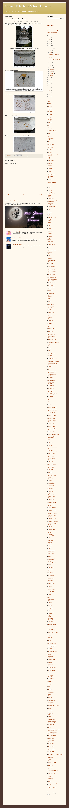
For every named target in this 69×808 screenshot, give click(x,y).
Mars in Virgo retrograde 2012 (17, 231)
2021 (50, 88)
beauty (49, 161)
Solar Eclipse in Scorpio (52, 645)
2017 (50, 85)
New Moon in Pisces (52, 519)
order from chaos (51, 543)
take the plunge (51, 692)
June (51, 63)
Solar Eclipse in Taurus (52, 646)
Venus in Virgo (51, 752)
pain (49, 548)
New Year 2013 (51, 534)
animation (50, 135)
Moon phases (23, 156)
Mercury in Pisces (51, 426)
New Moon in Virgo (52, 526)
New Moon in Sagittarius (53, 521)
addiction (50, 122)
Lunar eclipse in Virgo (52, 364)
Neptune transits (51, 497)
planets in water (51, 569)
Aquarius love (51, 138)
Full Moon (50, 264)
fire (49, 253)
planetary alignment (52, 562)
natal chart (50, 486)
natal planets (50, 488)
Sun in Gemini (51, 672)
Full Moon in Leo (51, 274)
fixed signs (50, 258)
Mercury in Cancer (51, 418)
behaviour (50, 163)
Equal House (50, 241)
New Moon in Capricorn (52, 513)
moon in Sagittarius (52, 464)
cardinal (49, 181)
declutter (50, 212)
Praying (49, 588)
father (49, 247)
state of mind (50, 656)
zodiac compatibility (52, 787)
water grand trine (51, 773)
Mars (49, 369)
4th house (50, 111)
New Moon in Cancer (52, 512)
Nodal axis (50, 539)
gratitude (50, 296)
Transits (49, 708)
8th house (50, 117)
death (49, 211)
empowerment (51, 238)
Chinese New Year (51, 193)
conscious (50, 204)
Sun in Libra (50, 673)
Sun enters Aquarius (52, 667)
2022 (50, 90)
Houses (49, 314)
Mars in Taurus (51, 390)
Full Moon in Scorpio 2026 (11, 201)
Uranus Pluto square (52, 721)
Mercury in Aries (51, 417)
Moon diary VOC (51, 450)
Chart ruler (50, 190)
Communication (51, 198)
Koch (49, 345)
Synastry (50, 689)
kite (49, 344)
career (49, 185)
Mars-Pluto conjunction (52, 398)
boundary (50, 168)
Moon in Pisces (51, 463)
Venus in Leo (50, 744)
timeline (49, 698)
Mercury (49, 404)
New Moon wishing (52, 531)
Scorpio (49, 635)
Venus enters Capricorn (52, 732)
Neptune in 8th (51, 494)
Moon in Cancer (51, 456)
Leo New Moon (51, 348)
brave (49, 169)
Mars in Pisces (51, 385)
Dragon (49, 220)
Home (24, 194)
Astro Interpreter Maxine (53, 30)
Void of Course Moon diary (53, 770)
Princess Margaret (51, 589)
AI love (49, 125)
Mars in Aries (50, 377)
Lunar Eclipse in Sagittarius (53, 361)
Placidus (49, 561)
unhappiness (50, 713)
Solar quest (50, 648)
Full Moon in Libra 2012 (54, 54)
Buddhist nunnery (15, 156)
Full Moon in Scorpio (52, 280)
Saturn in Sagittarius (52, 627)
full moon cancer (51, 266)
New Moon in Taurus (52, 524)
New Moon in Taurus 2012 (54, 57)
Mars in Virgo (50, 391)
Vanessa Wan (50, 725)
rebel (49, 597)
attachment (50, 155)
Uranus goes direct (51, 719)
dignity (49, 219)
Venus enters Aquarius (52, 730)
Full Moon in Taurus (52, 282)
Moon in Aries (51, 455)
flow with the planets (52, 260)
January (51, 47)
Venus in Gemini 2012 (53, 56)
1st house (50, 106)
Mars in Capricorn (51, 380)
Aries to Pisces (51, 144)
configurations (51, 201)
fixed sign (50, 257)
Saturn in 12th (51, 619)
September (52, 69)
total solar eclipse (51, 700)
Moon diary (50, 448)
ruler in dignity (51, 611)
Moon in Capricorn (51, 458)
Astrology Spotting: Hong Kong (55, 59)
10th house (50, 101)
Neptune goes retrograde (52, 493)
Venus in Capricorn (51, 741)
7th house (50, 116)
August (51, 67)
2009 (50, 39)
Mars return (50, 396)
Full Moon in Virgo (52, 284)
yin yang (50, 784)
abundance (50, 120)
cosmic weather (51, 207)
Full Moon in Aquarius (52, 268)
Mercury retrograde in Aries (53, 434)
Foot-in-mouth (51, 261)
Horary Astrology (51, 310)
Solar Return (50, 649)
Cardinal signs (51, 184)
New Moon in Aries (52, 510)
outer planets (50, 546)
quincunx (50, 596)
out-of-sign (50, 545)
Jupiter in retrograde (52, 339)
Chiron (49, 195)
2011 (50, 43)
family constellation (52, 246)
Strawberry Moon (51, 659)
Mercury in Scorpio (52, 429)
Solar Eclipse (50, 642)
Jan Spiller (50, 325)
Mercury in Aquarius (52, 415)
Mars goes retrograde (52, 374)
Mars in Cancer (51, 379)
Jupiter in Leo (50, 337)
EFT (49, 230)
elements (50, 231)
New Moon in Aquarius (52, 508)
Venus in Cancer (51, 740)
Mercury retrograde (52, 432)
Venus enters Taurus (52, 735)
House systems (51, 312)
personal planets (51, 553)
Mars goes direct (51, 372)
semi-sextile (50, 638)
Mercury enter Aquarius (52, 407)
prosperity (50, 592)
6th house (50, 114)
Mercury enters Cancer (52, 410)
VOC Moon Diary (51, 767)
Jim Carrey (50, 326)
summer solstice (51, 664)
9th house (50, 119)
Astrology (10, 156)
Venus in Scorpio (51, 749)
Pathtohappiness (51, 551)
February (51, 48)
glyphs (20, 156)
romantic (50, 607)
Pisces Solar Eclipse (52, 558)
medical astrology (51, 402)
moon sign (50, 470)
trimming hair (50, 710)
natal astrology (51, 485)
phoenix (49, 554)
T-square (49, 691)
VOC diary (50, 763)
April (51, 52)
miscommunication (51, 437)
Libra (49, 350)
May (51, 62)
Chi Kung (50, 192)
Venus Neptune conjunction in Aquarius (55, 754)
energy (49, 239)
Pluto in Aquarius (51, 573)
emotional (50, 233)
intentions (50, 323)
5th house (50, 112)
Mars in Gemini (51, 382)
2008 (50, 37)
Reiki (49, 600)
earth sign (50, 226)
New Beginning (51, 499)
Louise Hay (50, 355)
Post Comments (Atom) (14, 197)
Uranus (49, 716)
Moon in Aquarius (51, 453)
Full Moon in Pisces (52, 277)
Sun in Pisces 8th (51, 676)
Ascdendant (50, 147)
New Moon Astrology (52, 505)
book (49, 166)
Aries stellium (51, 143)
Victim (49, 759)
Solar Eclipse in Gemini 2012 (17, 244)
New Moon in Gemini (52, 515)
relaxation (50, 602)
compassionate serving (52, 200)
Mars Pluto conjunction (52, 393)
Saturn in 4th (50, 621)
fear (49, 249)
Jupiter (49, 329)
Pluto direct (50, 572)
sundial (27, 156)
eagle (49, 223)
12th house (50, 105)
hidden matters (51, 306)
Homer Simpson (51, 307)
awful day (50, 158)
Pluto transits (50, 580)
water (49, 771)
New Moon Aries (51, 504)
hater (49, 299)
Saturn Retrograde (51, 630)
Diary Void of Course (52, 217)
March (51, 50)
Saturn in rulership (51, 626)
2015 (50, 81)
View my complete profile (52, 32)
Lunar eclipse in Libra (52, 360)
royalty (49, 610)
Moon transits (50, 472)
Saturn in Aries (51, 622)
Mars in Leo (50, 383)
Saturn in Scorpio (51, 629)
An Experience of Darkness (53, 131)
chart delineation (51, 188)
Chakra (49, 187)
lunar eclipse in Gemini (52, 358)
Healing (49, 301)
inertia (49, 322)
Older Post (41, 194)
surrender (50, 687)
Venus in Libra (51, 746)
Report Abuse (50, 25)
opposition (50, 542)
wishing (49, 781)
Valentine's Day (51, 724)
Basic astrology (51, 160)
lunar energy (50, 366)
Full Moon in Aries (51, 269)
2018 (50, 87)
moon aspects (50, 445)
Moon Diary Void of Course (53, 451)
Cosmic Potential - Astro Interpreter (28, 6)
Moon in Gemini (51, 459)
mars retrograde (51, 394)
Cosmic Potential (51, 206)
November (52, 73)
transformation (51, 702)
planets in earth (51, 567)
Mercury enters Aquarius (53, 409)
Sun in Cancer (51, 668)
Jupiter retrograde (51, 340)
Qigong (49, 594)
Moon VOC (50, 474)
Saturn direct (50, 618)
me (48, 401)
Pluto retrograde (51, 575)
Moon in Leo (50, 461)
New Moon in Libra (52, 518)
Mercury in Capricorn (52, 420)
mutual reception (51, 483)
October (51, 71)
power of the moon (51, 584)
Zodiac (49, 786)
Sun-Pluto (50, 683)
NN (49, 537)
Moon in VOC (51, 467)
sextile (49, 640)
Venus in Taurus (51, 751)
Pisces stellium (51, 559)
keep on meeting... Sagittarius (53, 342)
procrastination (51, 591)
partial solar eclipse (52, 550)
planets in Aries (51, 565)
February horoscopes (52, 250)
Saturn (49, 616)
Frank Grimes (50, 263)
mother (49, 477)
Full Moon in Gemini (52, 272)
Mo (49, 439)
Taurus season (51, 695)
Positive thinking (51, 583)
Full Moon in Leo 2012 (16, 237)
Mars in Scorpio (51, 388)
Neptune (49, 489)
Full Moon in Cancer (52, 271)
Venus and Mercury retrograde (54, 729)
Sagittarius (50, 615)
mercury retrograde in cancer (53, 436)
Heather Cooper (51, 304)
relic (49, 604)
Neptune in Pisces (51, 496)
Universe (50, 714)
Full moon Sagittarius (52, 285)
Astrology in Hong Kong (53, 154)
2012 (50, 45)
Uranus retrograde (51, 722)
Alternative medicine (52, 130)
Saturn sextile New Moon (53, 632)
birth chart (50, 165)
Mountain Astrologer (52, 478)
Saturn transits (51, 634)
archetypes (50, 139)
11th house (50, 103)
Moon (49, 443)
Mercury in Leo (51, 423)
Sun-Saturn (50, 684)
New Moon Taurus (51, 529)
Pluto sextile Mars (51, 577)
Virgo (49, 760)
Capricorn (50, 179)
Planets (49, 564)
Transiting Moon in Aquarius (53, 705)
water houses (50, 775)
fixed (49, 255)
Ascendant (50, 149)
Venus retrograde (51, 756)
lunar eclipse (50, 356)
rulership (50, 613)
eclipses (49, 228)
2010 (50, 41)
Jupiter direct (50, 331)
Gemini (49, 288)
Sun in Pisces (50, 675)
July (50, 65)
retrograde (50, 605)
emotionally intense (52, 234)
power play (50, 586)
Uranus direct (50, 718)
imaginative (50, 320)
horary (49, 309)
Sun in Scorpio (51, 678)
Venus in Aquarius (51, 737)
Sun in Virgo (50, 681)
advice (49, 123)
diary (49, 215)
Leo (49, 347)
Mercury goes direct (52, 412)
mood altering (50, 442)
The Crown (50, 697)
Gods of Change (51, 293)
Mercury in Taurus (51, 431)
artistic (49, 146)
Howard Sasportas (51, 315)
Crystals (49, 209)
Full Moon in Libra (51, 276)
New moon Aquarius (52, 502)
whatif (49, 776)
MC (49, 399)
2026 (50, 96)
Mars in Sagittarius (51, 386)
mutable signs (50, 481)
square (49, 654)
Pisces (49, 556)
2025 (50, 94)
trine (49, 711)
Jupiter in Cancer (51, 334)
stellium (49, 657)
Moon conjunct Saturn (52, 447)
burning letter (50, 176)
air (48, 127)
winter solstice (51, 779)
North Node (50, 540)
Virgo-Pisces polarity (52, 762)
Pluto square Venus (51, 578)
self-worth (50, 637)
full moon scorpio (51, 287)
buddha (49, 171)
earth (49, 225)
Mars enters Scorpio (52, 371)
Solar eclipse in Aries (52, 643)
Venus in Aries (51, 738)
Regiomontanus (51, 599)
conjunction (50, 203)
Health (49, 302)
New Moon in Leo (51, 516)
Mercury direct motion (52, 405)
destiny (49, 214)
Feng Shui (50, 252)
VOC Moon (50, 765)
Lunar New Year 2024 (52, 367)
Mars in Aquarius (51, 375)
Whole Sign (50, 778)
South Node (50, 653)
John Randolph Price (52, 328)
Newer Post (8, 194)
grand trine (50, 295)
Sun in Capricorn (51, 670)
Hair (49, 298)
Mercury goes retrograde (52, 413)
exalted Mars (50, 242)
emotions (50, 236)
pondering (50, 581)
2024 (50, 92)
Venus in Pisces (51, 748)
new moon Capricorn (52, 507)
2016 (50, 83)
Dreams (49, 222)
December (52, 75)
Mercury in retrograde (52, 428)
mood (49, 440)
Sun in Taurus (50, 680)
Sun (49, 665)
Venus (49, 727)
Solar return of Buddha (52, 651)
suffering (50, 662)
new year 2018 (51, 535)
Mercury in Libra (51, 425)
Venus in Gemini (51, 743)
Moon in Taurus (51, 466)
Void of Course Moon (52, 768)
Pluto (49, 570)
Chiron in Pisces (51, 196)
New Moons (50, 532)
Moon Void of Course (52, 475)
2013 (50, 77)
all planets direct (51, 128)
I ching (49, 318)
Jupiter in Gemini (51, 336)
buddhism (50, 173)
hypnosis (50, 317)
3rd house (50, 109)
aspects (49, 150)
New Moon (50, 501)
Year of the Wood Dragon (53, 783)
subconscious (50, 660)
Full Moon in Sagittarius (52, 279)
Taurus (49, 694)
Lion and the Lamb (51, 353)
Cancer (49, 177)
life (49, 352)
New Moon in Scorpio (52, 523)
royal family (50, 608)
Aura (49, 157)
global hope (50, 290)
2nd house (50, 108)
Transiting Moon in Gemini (53, 706)
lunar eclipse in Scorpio (52, 363)
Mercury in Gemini (51, 421)
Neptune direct (51, 491)
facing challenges (51, 244)
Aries (49, 141)
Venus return (50, 757)
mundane (50, 480)
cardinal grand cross (52, 182)
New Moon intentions (52, 527)
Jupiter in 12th (51, 333)
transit (49, 703)
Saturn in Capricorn (52, 624)
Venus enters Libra (51, 733)
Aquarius (50, 136)
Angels (49, 133)
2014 (50, 79)
